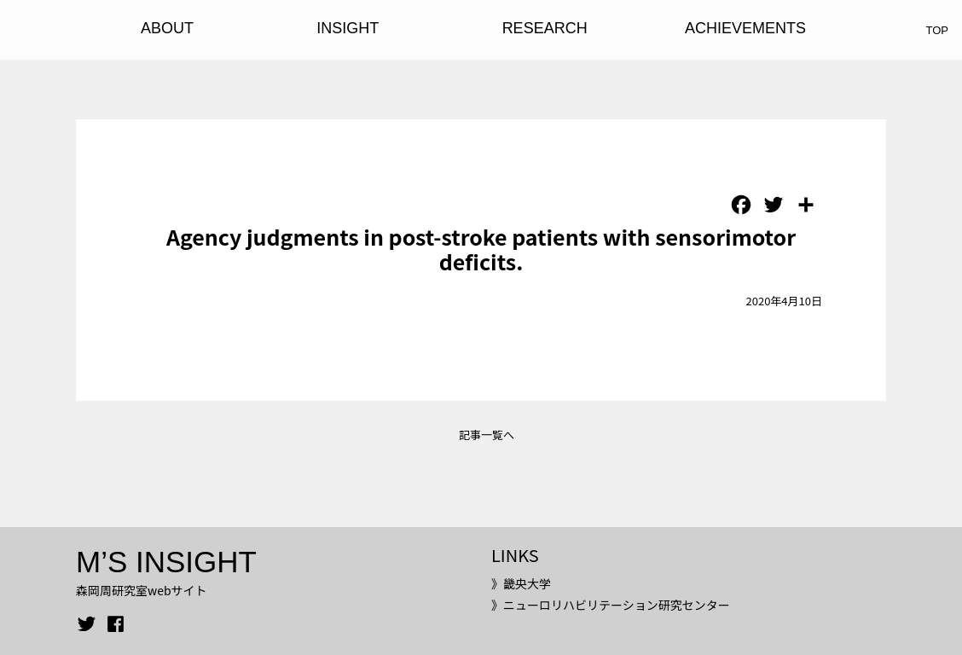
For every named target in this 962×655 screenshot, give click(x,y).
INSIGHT (347, 28)
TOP (937, 30)
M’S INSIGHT (166, 561)
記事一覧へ (486, 434)
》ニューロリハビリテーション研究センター (610, 604)
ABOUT (167, 28)
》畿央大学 (521, 583)
